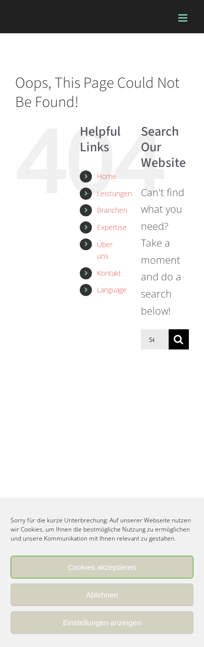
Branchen (112, 210)
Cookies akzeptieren (102, 567)
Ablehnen (102, 595)
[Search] (179, 339)
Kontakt (109, 273)
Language (112, 290)
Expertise (112, 227)
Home (106, 176)
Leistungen (114, 193)
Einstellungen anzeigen (102, 622)
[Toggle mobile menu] (183, 18)
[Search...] (155, 339)
